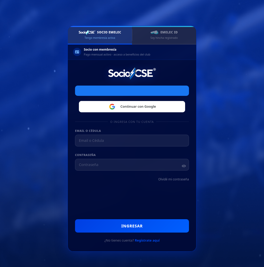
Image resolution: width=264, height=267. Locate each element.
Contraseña (85, 155)
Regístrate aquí (147, 240)
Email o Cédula (88, 131)
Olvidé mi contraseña (173, 179)
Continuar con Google (132, 106)
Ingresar (132, 225)
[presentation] (134, 201)
